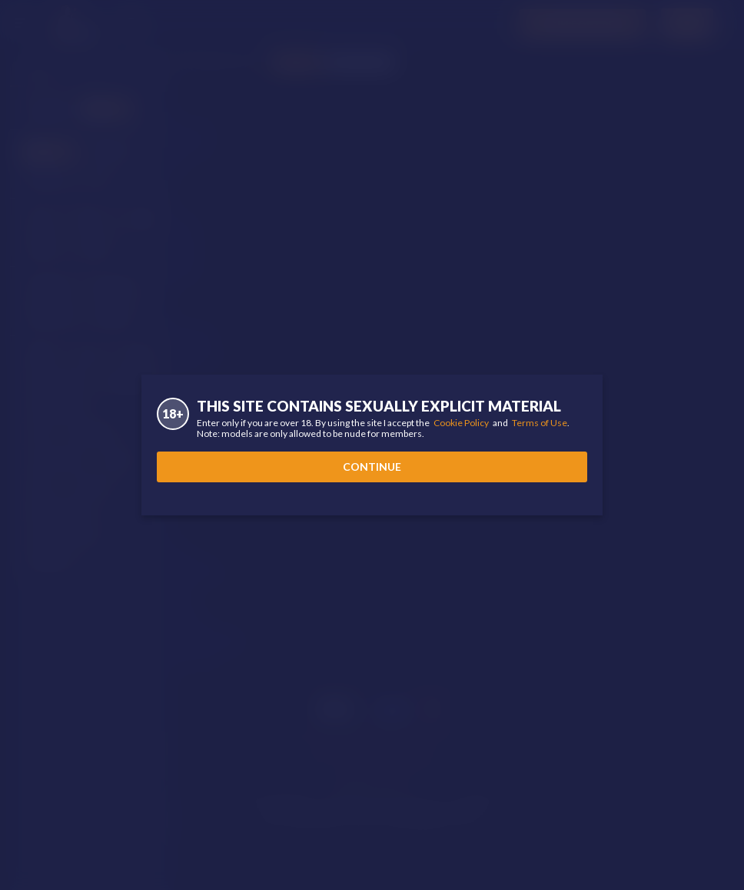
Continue (372, 466)
